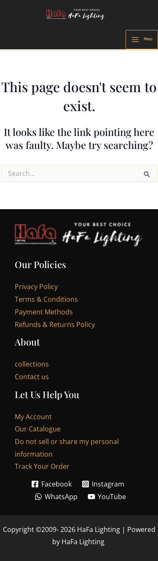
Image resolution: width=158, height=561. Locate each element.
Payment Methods (44, 311)
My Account (33, 416)
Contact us (32, 376)
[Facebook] (51, 484)
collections (32, 364)
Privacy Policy (36, 286)
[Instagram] (103, 484)
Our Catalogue (38, 428)
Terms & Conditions (46, 299)
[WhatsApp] (56, 496)
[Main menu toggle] (142, 39)
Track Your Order (42, 466)
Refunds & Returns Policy (55, 324)
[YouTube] (107, 496)
